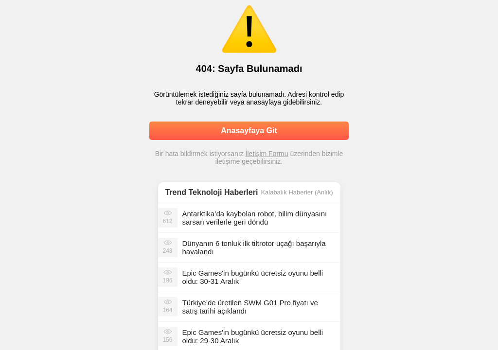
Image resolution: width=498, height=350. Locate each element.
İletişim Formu (267, 154)
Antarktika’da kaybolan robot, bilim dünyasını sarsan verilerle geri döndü (254, 218)
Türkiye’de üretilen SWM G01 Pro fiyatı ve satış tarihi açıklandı (250, 306)
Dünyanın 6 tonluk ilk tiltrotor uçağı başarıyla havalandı (254, 247)
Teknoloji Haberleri (223, 192)
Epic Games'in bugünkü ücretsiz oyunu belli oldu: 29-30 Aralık (252, 336)
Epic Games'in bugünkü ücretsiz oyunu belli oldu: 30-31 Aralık (252, 277)
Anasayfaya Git (249, 130)
